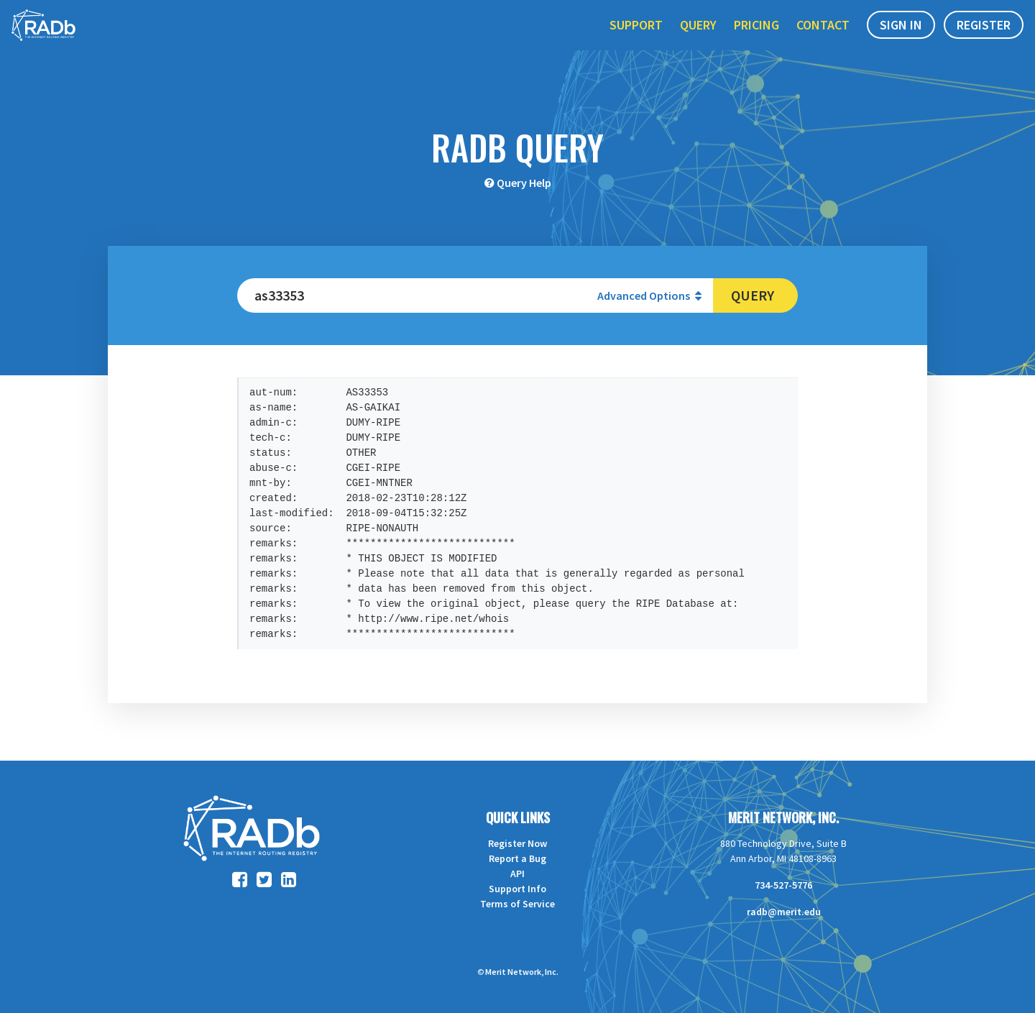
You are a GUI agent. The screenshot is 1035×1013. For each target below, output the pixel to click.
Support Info (517, 888)
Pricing (756, 42)
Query (698, 42)
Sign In (901, 42)
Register (984, 42)
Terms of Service (517, 903)
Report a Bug (517, 858)
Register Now (517, 843)
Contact (823, 42)
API (517, 873)
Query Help (524, 182)
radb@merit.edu (784, 911)
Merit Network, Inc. (783, 817)
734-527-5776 (783, 885)
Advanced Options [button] (649, 295)
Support (636, 42)
